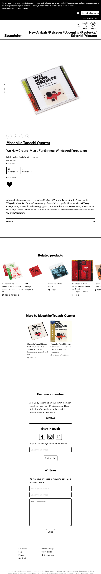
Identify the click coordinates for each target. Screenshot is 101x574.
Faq (20, 551)
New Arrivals (38, 32)
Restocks (88, 32)
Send (50, 531)
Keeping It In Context (80, 292)
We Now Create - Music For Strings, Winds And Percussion (60, 349)
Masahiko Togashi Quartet (28, 143)
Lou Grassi (76, 289)
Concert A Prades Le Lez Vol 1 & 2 (12, 290)
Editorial (77, 36)
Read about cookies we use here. (15, 8)
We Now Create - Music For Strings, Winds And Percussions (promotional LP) (37, 351)
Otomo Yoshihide (55, 284)
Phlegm (28, 287)
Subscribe (50, 458)
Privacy (21, 555)
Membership (47, 548)
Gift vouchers (47, 555)
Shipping (22, 548)
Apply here (50, 417)
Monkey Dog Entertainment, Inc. (25, 157)
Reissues (55, 32)
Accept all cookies (90, 13)
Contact (22, 558)
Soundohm (13, 35)
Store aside (46, 551)
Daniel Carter (77, 284)
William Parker (84, 286)
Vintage (91, 36)
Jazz (14, 163)
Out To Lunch (53, 287)
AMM (27, 284)
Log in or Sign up (90, 18)
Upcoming (72, 32)
